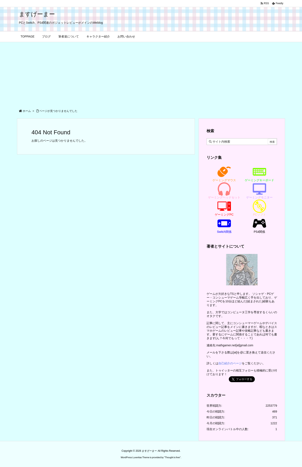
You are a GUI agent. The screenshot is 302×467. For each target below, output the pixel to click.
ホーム (27, 111)
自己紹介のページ (230, 363)
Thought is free (172, 457)
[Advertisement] (151, 73)
